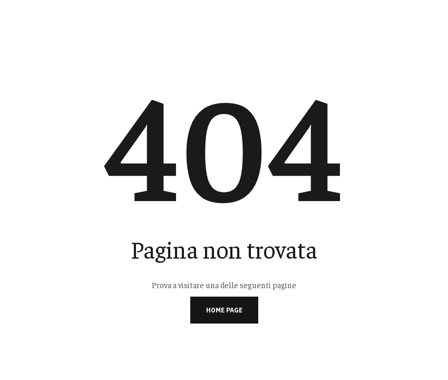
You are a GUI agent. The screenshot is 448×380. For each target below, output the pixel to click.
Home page (224, 310)
